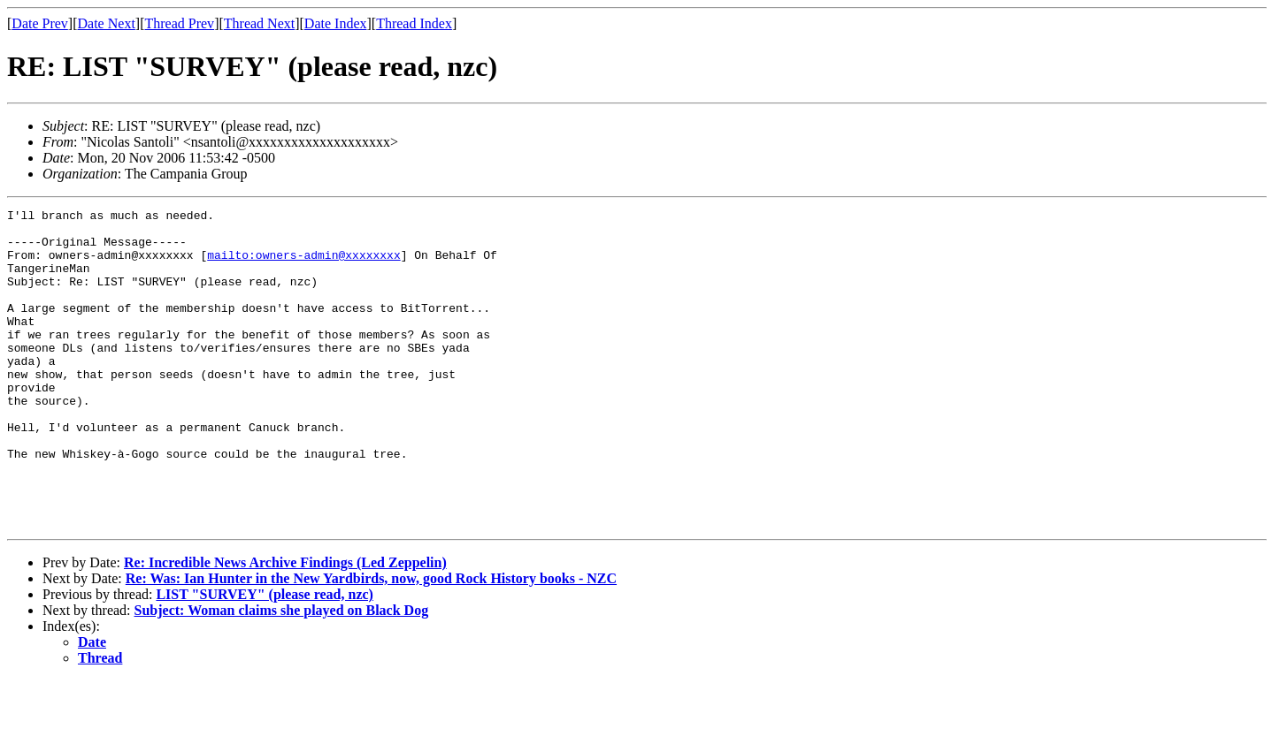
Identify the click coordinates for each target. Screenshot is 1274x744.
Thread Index (414, 23)
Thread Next (259, 23)
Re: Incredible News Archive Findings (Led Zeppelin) (285, 626)
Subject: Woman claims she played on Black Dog (281, 673)
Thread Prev (179, 23)
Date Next (106, 23)
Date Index (335, 23)
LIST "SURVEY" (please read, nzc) (264, 657)
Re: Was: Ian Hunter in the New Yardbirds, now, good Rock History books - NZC (371, 641)
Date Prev (40, 23)
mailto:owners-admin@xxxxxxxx (303, 265)
